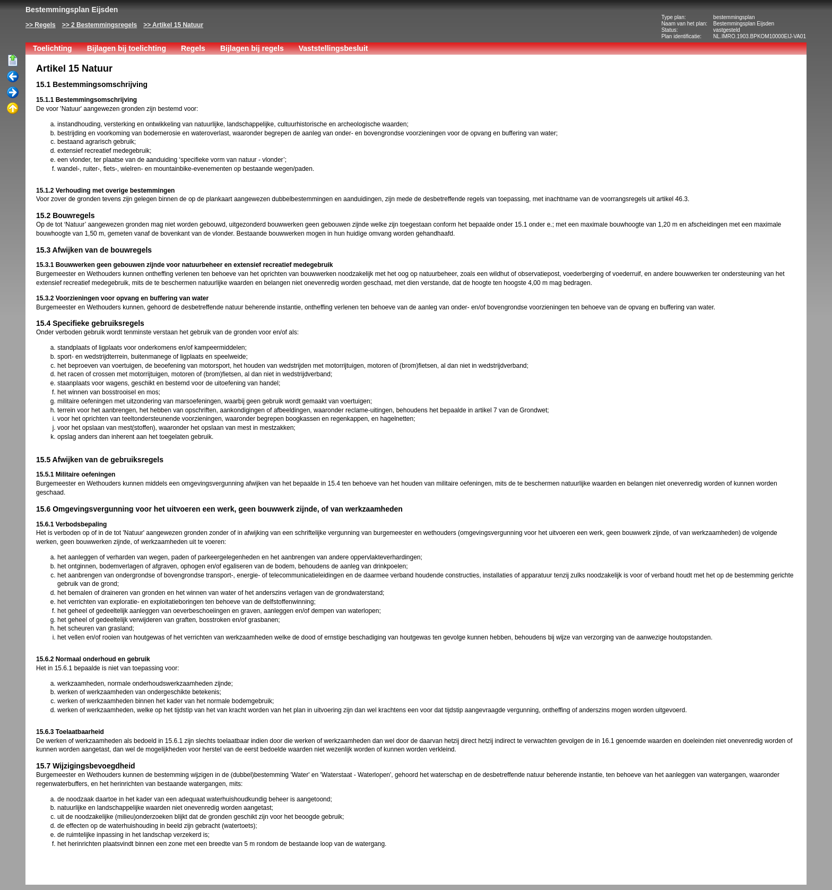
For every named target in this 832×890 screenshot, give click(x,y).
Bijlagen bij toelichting (126, 48)
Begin (12, 61)
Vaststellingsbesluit (333, 48)
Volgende (12, 93)
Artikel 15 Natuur (177, 25)
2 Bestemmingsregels (104, 25)
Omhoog (12, 108)
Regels (44, 25)
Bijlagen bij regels (252, 48)
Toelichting (52, 48)
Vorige (12, 77)
